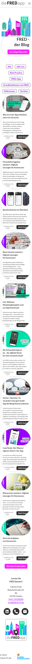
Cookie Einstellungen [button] (23, 657)
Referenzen (9, 91)
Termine (24, 91)
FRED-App (16, 78)
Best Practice (16, 72)
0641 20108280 (16, 599)
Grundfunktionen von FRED (16, 84)
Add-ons (20, 66)
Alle (10, 66)
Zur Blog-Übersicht (18, 52)
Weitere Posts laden (16, 566)
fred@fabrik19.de (16, 602)
